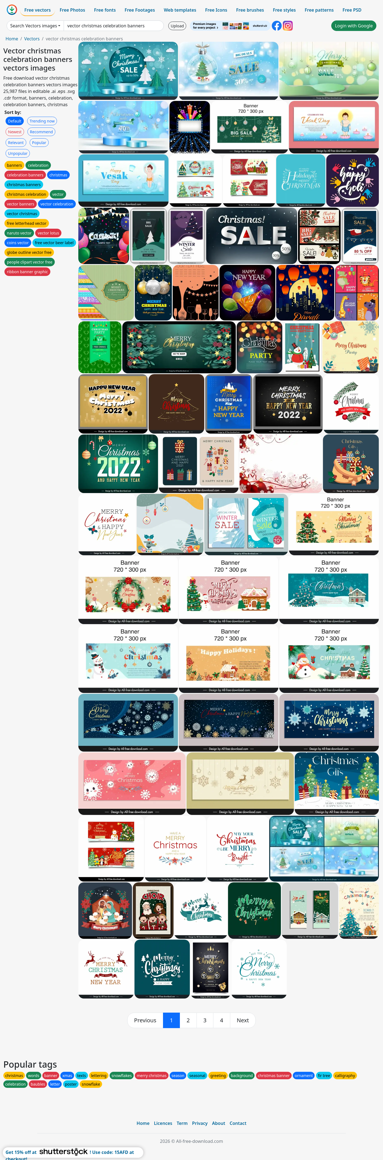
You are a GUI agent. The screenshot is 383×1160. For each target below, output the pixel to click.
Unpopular (17, 153)
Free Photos (72, 10)
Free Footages (140, 10)
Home (12, 39)
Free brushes (250, 10)
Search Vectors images (33, 26)
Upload (177, 25)
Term (182, 1123)
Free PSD (352, 10)
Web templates (180, 10)
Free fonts (105, 10)
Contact (238, 1123)
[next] (243, 1020)
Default (14, 121)
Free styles (284, 10)
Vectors (32, 39)
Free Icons (216, 10)
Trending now (42, 121)
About (218, 1123)
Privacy (200, 1123)
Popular (39, 142)
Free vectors (37, 10)
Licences (163, 1123)
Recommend (41, 131)
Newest (15, 131)
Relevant (16, 142)
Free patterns (319, 10)
